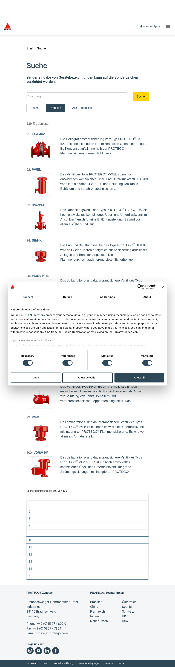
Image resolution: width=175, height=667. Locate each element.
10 (30, 540)
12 (30, 554)
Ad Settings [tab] (107, 296)
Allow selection (87, 377)
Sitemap (109, 663)
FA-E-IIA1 (39, 134)
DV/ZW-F (38, 205)
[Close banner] (163, 287)
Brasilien (96, 602)
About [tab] (147, 296)
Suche (121, 663)
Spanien (127, 607)
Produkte (55, 107)
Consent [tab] (27, 296)
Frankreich (97, 611)
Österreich (129, 602)
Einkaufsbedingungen (89, 663)
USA (125, 621)
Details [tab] (67, 296)
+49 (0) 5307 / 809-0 (51, 623)
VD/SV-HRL (40, 276)
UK (124, 616)
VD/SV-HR (41, 452)
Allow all (139, 377)
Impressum (32, 663)
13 (30, 561)
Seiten (35, 107)
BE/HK (37, 240)
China (94, 607)
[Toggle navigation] (168, 26)
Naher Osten (99, 621)
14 (30, 569)
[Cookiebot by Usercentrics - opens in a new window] (140, 286)
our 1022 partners (33, 314)
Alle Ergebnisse (82, 107)
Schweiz (128, 611)
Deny (36, 377)
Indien (94, 616)
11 (30, 547)
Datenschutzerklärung (63, 663)
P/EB (35, 417)
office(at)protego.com (52, 633)
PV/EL (36, 169)
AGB (45, 663)
